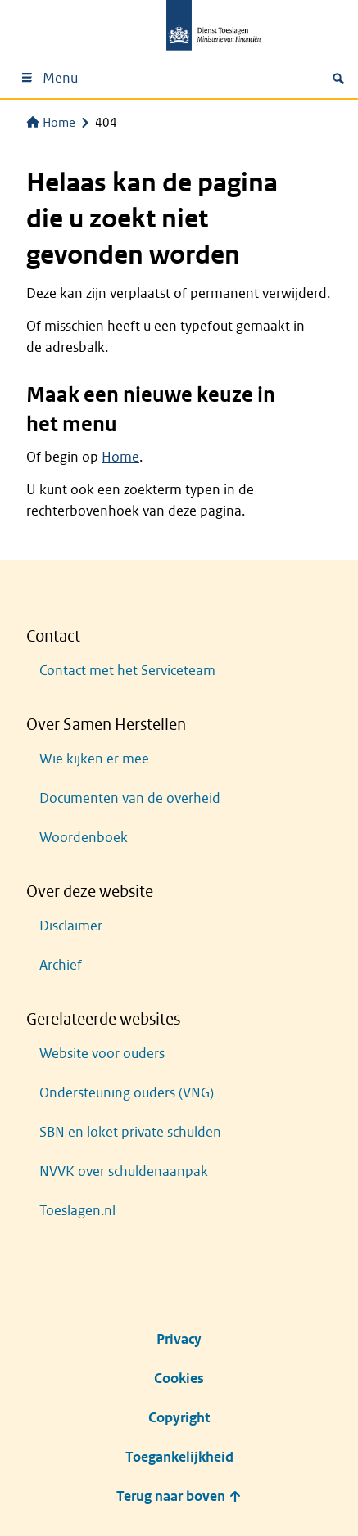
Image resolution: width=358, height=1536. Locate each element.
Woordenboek (83, 837)
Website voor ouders (102, 1053)
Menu (49, 78)
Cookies (179, 1378)
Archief (60, 965)
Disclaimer (70, 926)
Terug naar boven (179, 1496)
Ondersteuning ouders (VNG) (126, 1092)
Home (50, 122)
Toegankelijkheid (179, 1457)
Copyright (179, 1417)
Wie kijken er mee (94, 759)
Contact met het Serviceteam (127, 670)
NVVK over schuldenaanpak (123, 1171)
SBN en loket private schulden (130, 1132)
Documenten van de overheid (129, 798)
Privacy (179, 1339)
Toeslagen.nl (77, 1210)
